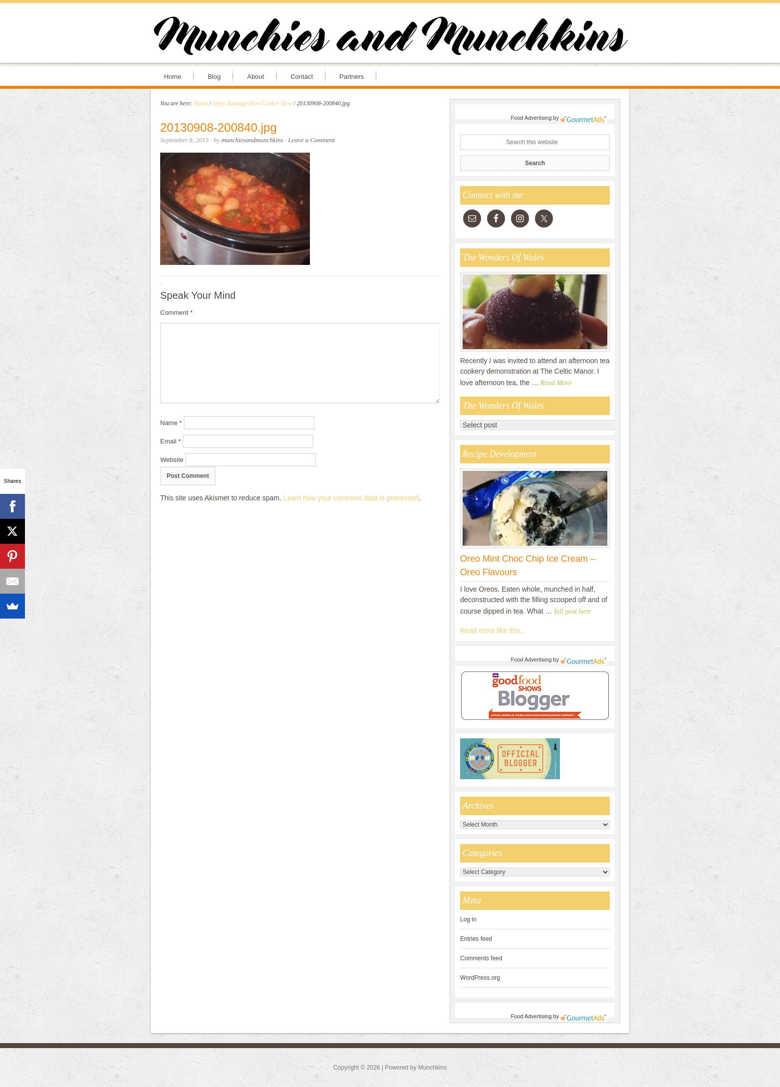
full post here (572, 611)
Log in (468, 919)
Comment (176, 312)
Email (170, 441)
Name (171, 423)
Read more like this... (493, 631)
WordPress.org (480, 977)
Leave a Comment (311, 140)
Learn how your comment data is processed (351, 498)
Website (172, 459)
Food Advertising (531, 118)
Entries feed (476, 938)
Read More (555, 383)
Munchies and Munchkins (390, 38)
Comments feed (481, 958)
